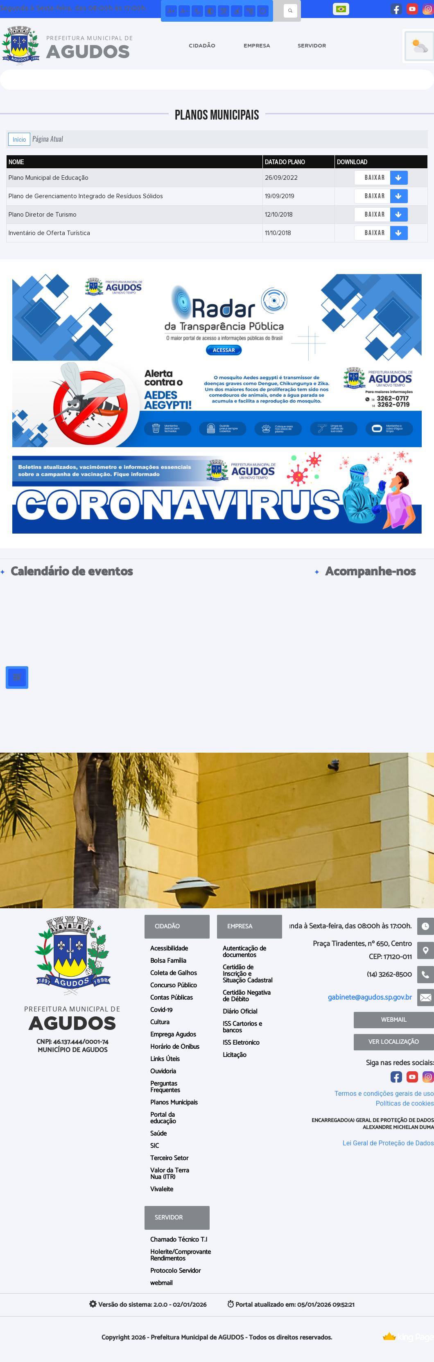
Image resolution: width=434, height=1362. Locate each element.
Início (19, 139)
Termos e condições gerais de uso (384, 1093)
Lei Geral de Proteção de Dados (388, 1143)
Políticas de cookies (405, 1103)
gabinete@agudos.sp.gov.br (370, 997)
